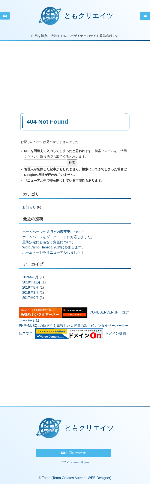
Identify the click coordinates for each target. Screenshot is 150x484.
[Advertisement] (75, 71)
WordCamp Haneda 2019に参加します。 (53, 247)
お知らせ (29, 207)
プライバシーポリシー (75, 462)
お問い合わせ (73, 453)
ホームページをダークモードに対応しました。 (58, 237)
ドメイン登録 (115, 333)
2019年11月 (31, 282)
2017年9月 (30, 298)
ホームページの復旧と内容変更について (53, 232)
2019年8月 (30, 287)
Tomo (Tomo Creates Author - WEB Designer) (76, 478)
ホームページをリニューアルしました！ (53, 252)
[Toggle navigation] (145, 16)
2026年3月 (30, 277)
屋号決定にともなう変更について (48, 242)
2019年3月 (30, 292)
